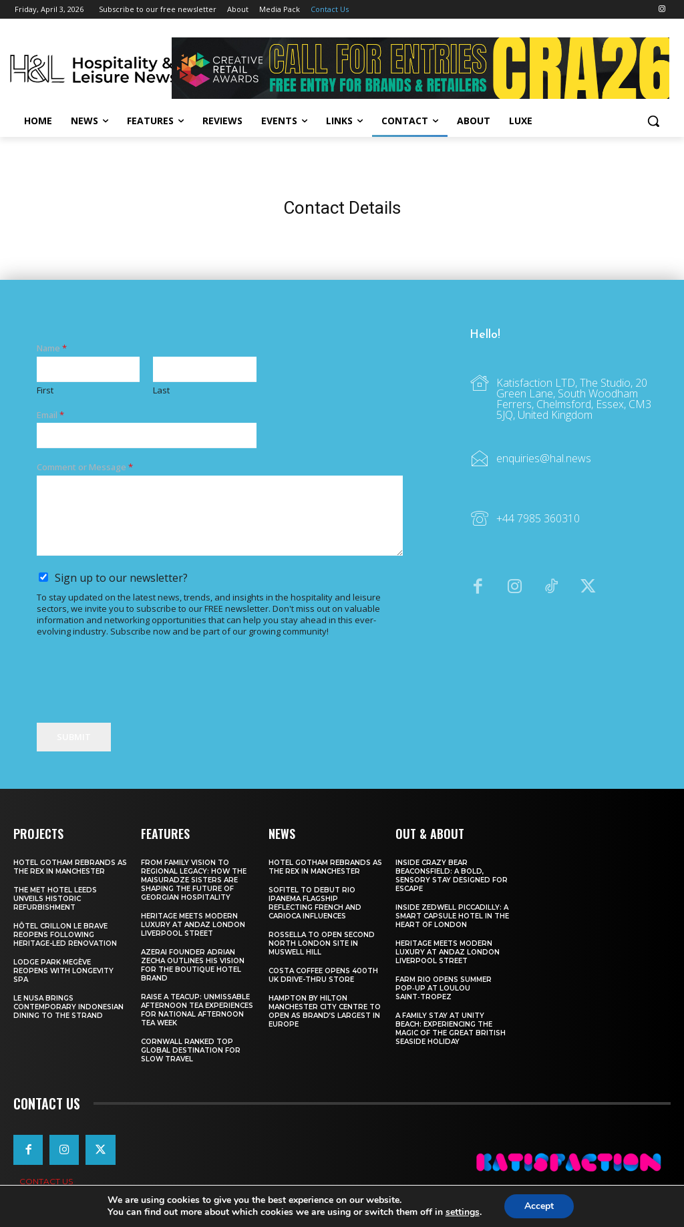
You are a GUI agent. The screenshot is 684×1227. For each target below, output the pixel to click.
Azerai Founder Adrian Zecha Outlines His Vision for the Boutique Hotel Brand (192, 965)
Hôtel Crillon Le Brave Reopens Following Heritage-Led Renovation (65, 935)
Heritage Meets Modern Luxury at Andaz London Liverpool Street (193, 925)
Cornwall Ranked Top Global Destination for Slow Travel (190, 1050)
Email (50, 415)
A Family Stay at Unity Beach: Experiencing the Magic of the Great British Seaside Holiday (450, 1028)
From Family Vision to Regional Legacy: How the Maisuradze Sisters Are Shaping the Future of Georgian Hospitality (193, 880)
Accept (539, 1206)
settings (463, 1212)
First (45, 390)
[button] (653, 121)
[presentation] (138, 701)
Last (161, 390)
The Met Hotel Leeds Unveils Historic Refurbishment (55, 899)
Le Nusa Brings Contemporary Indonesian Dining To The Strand (68, 1007)
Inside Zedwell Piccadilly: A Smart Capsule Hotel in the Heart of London (452, 916)
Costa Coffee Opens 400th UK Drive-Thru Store (323, 975)
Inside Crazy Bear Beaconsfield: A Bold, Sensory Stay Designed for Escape (451, 875)
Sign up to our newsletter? (121, 578)
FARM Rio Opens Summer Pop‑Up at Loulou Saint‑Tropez (443, 988)
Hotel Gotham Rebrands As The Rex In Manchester (70, 867)
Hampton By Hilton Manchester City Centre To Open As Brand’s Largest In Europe (325, 1011)
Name (52, 348)
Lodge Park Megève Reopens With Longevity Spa (63, 971)
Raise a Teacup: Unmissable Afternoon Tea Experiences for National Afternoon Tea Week (197, 1010)
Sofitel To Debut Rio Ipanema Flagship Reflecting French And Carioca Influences (315, 903)
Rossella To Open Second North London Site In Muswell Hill (322, 943)
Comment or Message (85, 468)
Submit (74, 737)
